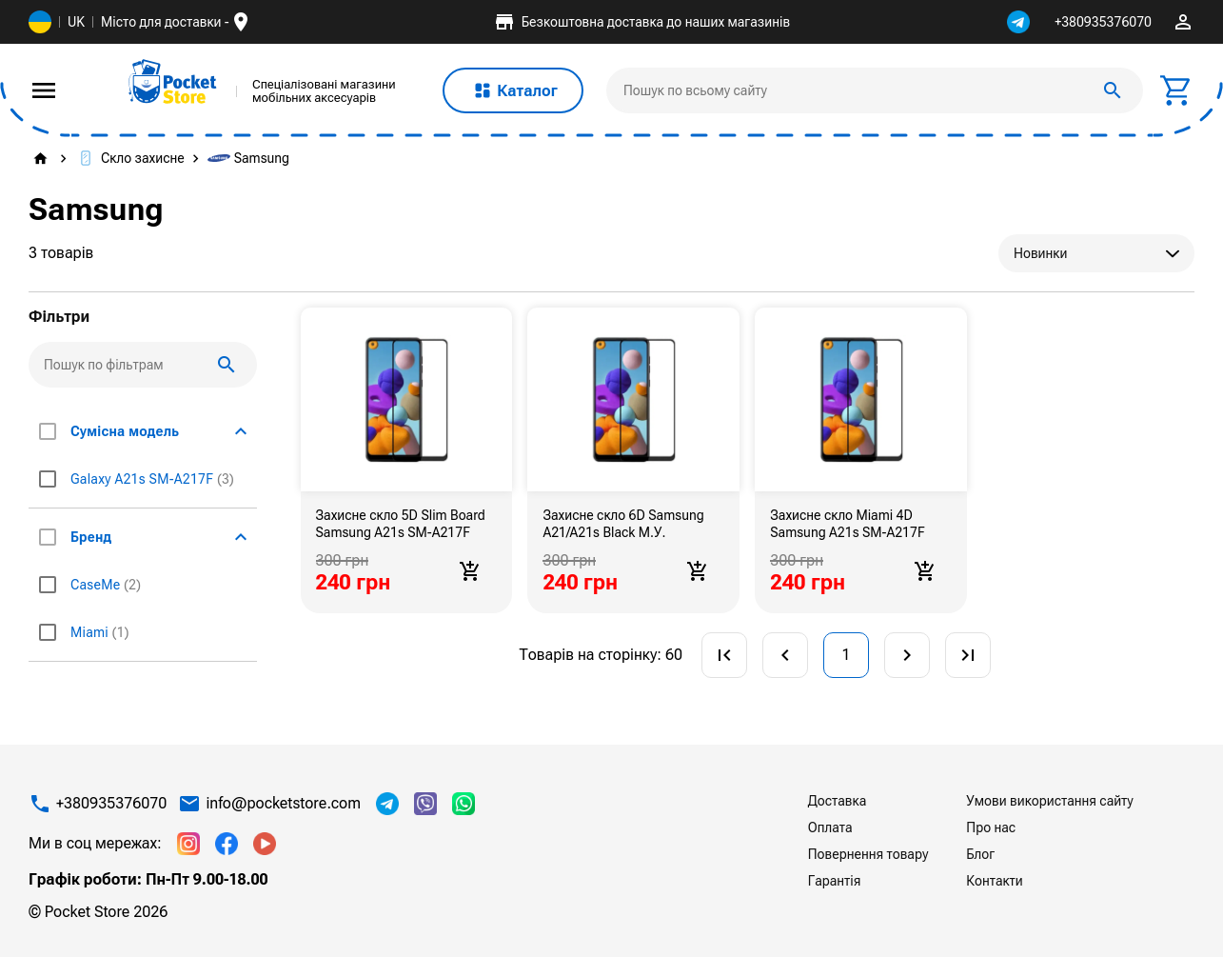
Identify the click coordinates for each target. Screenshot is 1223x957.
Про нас (991, 827)
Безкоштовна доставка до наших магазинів (641, 21)
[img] (173, 82)
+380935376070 (1103, 22)
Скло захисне (129, 158)
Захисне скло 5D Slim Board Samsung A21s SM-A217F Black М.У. (400, 524)
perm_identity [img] (1183, 21)
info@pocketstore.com (283, 803)
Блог (980, 854)
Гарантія (834, 880)
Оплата (830, 827)
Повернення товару (868, 854)
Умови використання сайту (1049, 800)
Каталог (513, 90)
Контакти (994, 880)
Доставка (837, 800)
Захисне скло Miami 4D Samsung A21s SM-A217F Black (847, 524)
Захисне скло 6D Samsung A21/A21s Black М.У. (622, 524)
